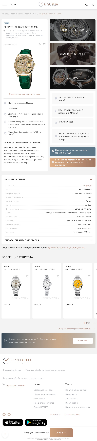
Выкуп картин (72, 403)
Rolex (6, 23)
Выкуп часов (71, 395)
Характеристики (48, 179)
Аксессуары (39, 399)
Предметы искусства (44, 403)
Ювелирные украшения (45, 395)
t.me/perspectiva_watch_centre (68, 248)
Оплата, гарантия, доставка (48, 240)
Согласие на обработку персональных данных (23, 378)
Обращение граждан (15, 386)
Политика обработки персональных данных (45, 370)
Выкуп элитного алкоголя (77, 407)
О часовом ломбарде (12, 370)
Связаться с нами (72, 415)
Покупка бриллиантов (75, 390)
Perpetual (87, 186)
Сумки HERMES (41, 407)
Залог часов (71, 399)
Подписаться (83, 341)
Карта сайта (55, 415)
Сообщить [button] (61, 432)
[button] (5, 4)
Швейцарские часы (43, 390)
